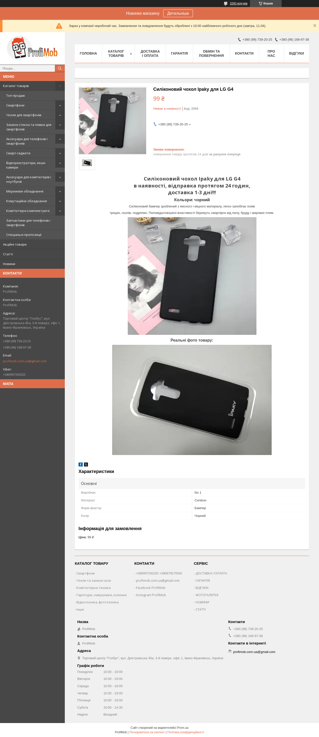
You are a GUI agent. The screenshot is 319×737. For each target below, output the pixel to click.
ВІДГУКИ (202, 587)
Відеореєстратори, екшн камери (25, 165)
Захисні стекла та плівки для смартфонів (28, 126)
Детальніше (178, 13)
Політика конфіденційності (185, 732)
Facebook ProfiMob (150, 587)
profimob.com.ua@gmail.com (25, 361)
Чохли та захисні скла (94, 580)
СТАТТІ (201, 609)
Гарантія (179, 53)
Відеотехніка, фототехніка (98, 602)
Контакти (244, 53)
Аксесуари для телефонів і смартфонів (27, 141)
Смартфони (15, 105)
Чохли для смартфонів (23, 115)
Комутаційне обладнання (26, 201)
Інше (80, 609)
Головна (88, 53)
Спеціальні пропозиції (23, 234)
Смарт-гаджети (18, 153)
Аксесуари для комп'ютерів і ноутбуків (28, 179)
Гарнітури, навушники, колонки (102, 595)
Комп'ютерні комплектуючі (28, 210)
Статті (8, 254)
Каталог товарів (16, 86)
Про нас (271, 53)
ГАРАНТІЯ (203, 580)
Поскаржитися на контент (147, 732)
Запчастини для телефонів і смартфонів (28, 222)
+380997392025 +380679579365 (159, 573)
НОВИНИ (202, 602)
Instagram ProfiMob (151, 595)
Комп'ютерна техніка (94, 587)
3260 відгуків (238, 3)
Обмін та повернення (211, 53)
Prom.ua (182, 728)
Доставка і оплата (150, 53)
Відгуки (296, 53)
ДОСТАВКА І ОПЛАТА (211, 573)
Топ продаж (15, 95)
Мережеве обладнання (24, 191)
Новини (9, 264)
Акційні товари (15, 244)
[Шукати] (60, 68)
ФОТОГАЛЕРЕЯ (207, 595)
